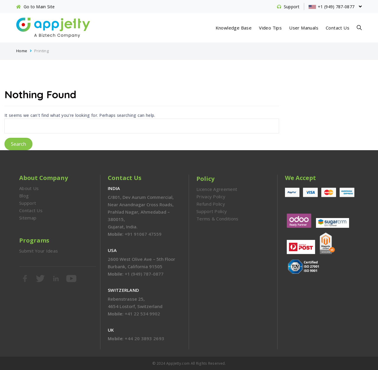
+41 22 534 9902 (142, 314)
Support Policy (211, 211)
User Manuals (303, 28)
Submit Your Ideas (38, 251)
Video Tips (270, 28)
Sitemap (27, 218)
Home (21, 50)
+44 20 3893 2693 (144, 338)
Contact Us (337, 28)
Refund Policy (210, 204)
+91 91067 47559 (143, 234)
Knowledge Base (234, 28)
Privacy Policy (210, 196)
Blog (24, 196)
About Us (29, 188)
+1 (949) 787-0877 (144, 274)
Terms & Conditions (217, 219)
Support (27, 203)
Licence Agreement (216, 189)
